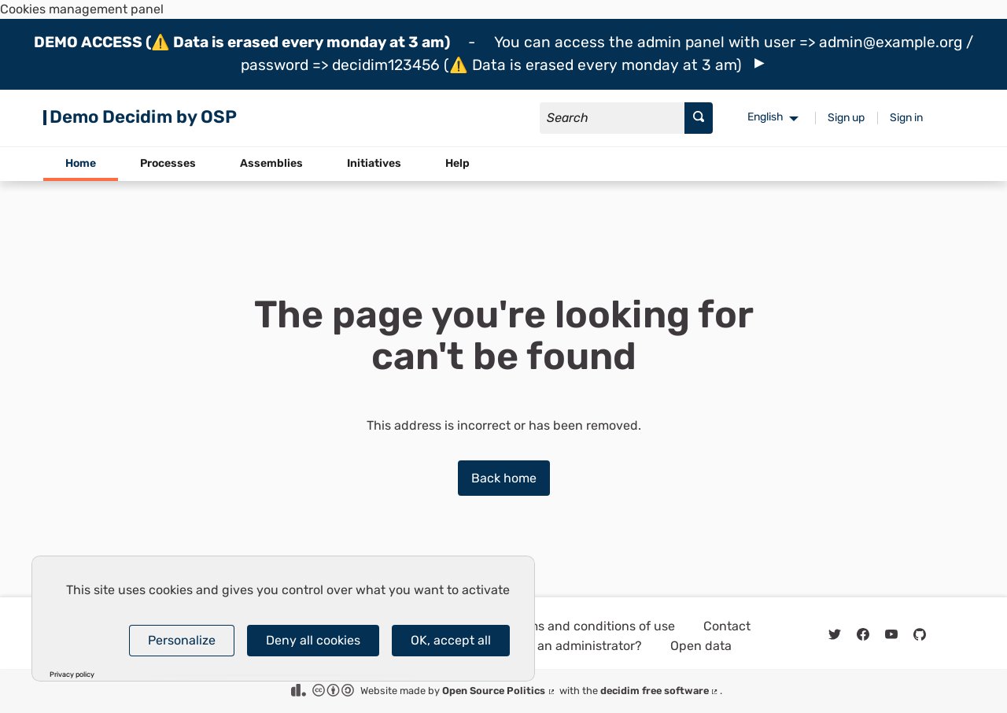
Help (457, 163)
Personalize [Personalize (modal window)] (182, 640)
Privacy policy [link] (72, 674)
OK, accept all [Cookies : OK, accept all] (451, 640)
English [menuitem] (765, 117)
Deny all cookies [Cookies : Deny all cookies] (313, 640)
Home (80, 163)
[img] (759, 63)
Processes (168, 163)
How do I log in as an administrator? (537, 645)
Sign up (846, 117)
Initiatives (374, 163)
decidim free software (660, 690)
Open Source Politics (499, 690)
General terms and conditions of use (568, 626)
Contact (727, 626)
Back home (504, 478)
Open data (701, 645)
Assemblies (271, 163)
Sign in (906, 117)
